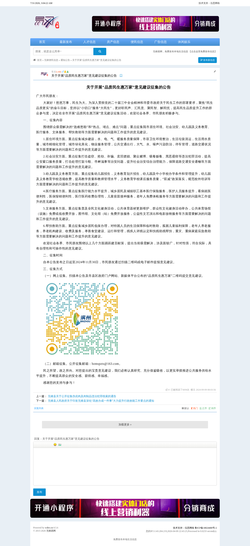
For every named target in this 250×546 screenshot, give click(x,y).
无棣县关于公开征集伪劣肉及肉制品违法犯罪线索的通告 (82, 396)
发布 (39, 492)
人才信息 (89, 42)
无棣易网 (51, 530)
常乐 (53, 71)
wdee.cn (49, 527)
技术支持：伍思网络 (209, 3)
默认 (185, 408)
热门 (194, 408)
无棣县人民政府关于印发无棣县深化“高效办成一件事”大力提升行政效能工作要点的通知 (101, 400)
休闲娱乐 (184, 42)
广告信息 (160, 42)
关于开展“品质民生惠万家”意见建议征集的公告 (96, 60)
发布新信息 (207, 60)
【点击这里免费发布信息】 (203, 51)
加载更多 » (125, 424)
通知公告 (65, 60)
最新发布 (66, 42)
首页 (42, 42)
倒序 (212, 408)
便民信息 (137, 42)
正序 (203, 408)
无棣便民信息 (51, 60)
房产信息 (113, 42)
